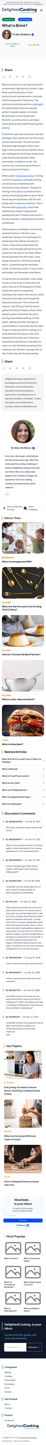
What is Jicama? (11, 1258)
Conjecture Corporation (28, 1437)
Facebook (9, 1420)
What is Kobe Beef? (12, 744)
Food (5, 740)
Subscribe (23, 1220)
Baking (8, 1131)
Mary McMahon (23, 34)
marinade (38, 104)
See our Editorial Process (12, 508)
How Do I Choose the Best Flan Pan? (21, 654)
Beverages (8, 557)
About (7, 1404)
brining (5, 127)
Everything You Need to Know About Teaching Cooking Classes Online (22, 1090)
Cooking (9, 1082)
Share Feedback (30, 508)
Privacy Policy (7, 1441)
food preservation (25, 175)
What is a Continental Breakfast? (9, 1284)
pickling (18, 179)
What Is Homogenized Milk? (17, 561)
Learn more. (38, 4)
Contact (8, 1408)
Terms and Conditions (21, 1441)
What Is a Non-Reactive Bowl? (18, 699)
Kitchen (6, 602)
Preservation (10, 1380)
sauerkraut (21, 207)
